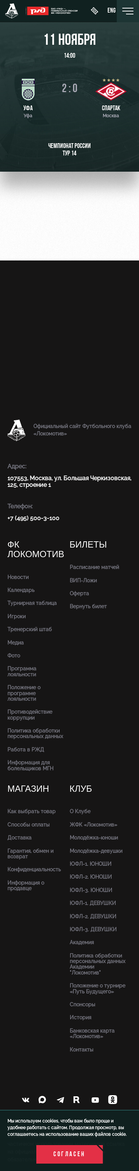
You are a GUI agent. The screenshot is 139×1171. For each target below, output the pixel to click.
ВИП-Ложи (83, 580)
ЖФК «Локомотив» (93, 825)
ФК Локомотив (35, 549)
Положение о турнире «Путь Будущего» (97, 988)
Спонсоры (82, 1004)
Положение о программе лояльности (23, 693)
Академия (82, 942)
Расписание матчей (94, 567)
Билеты (88, 544)
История (80, 1017)
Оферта (79, 593)
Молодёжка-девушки (96, 851)
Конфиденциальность (34, 869)
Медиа (15, 643)
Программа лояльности (21, 671)
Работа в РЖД (25, 750)
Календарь (20, 590)
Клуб (81, 789)
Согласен (69, 1154)
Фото (13, 656)
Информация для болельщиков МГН (30, 765)
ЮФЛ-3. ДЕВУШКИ (93, 929)
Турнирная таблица (32, 603)
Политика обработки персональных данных (35, 733)
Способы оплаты (28, 825)
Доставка (19, 838)
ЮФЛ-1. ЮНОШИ (91, 864)
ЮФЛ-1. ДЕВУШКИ (93, 903)
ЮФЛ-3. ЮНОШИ (91, 890)
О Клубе (80, 811)
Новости (18, 577)
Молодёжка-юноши (94, 838)
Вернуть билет (88, 606)
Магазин (28, 789)
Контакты (81, 1050)
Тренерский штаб (29, 629)
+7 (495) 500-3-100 (33, 518)
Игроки (16, 616)
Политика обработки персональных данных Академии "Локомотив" (97, 964)
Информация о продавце (25, 885)
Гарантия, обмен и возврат (30, 853)
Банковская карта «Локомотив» (92, 1033)
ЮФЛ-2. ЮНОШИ (91, 877)
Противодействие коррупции (29, 714)
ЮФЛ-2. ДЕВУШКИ (93, 916)
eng (111, 11)
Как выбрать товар (31, 811)
